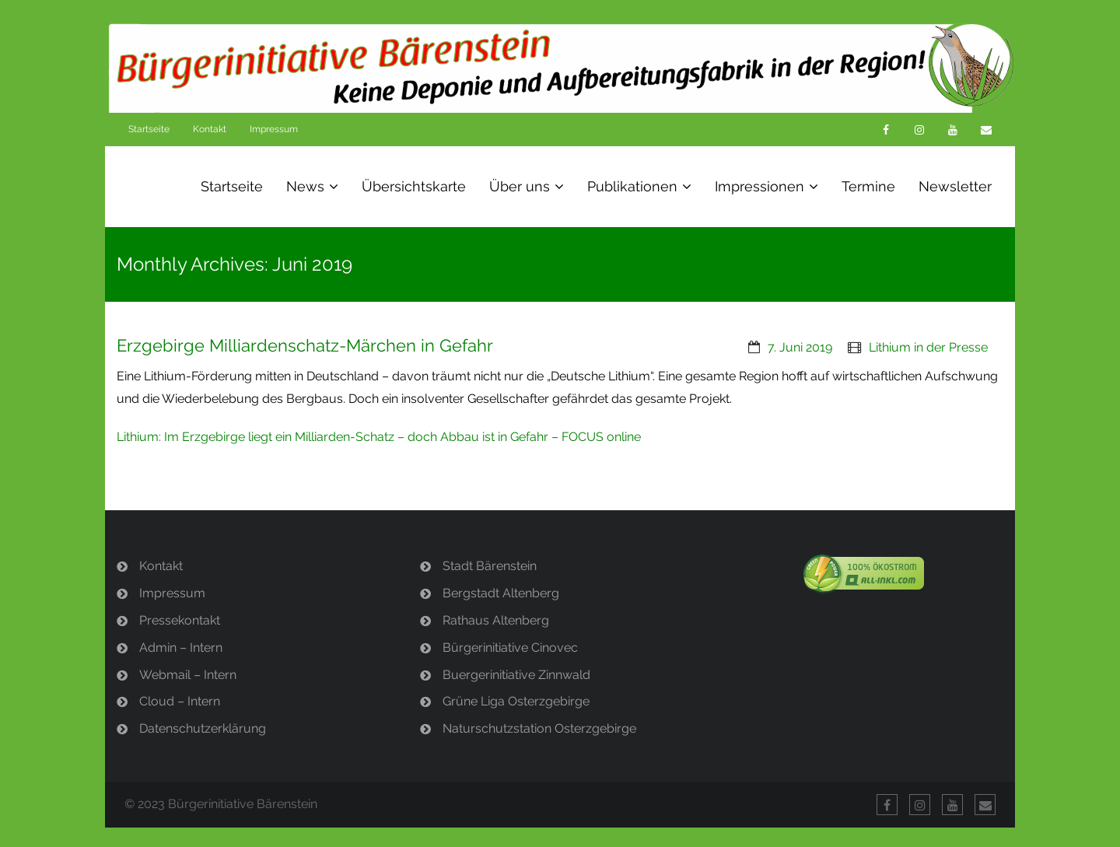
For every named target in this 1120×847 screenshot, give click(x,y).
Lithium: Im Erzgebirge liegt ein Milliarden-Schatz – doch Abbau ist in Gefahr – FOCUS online (379, 436)
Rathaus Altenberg (496, 620)
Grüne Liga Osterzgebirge (516, 701)
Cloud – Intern (179, 701)
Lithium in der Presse (928, 347)
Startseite (149, 129)
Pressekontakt (179, 620)
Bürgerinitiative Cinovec (510, 647)
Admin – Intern (180, 647)
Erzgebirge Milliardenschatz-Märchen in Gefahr (305, 345)
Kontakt (209, 129)
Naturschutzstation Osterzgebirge (539, 728)
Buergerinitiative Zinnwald (516, 674)
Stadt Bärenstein (490, 565)
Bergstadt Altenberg (501, 593)
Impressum (274, 129)
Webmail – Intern (187, 674)
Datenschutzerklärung (202, 728)
